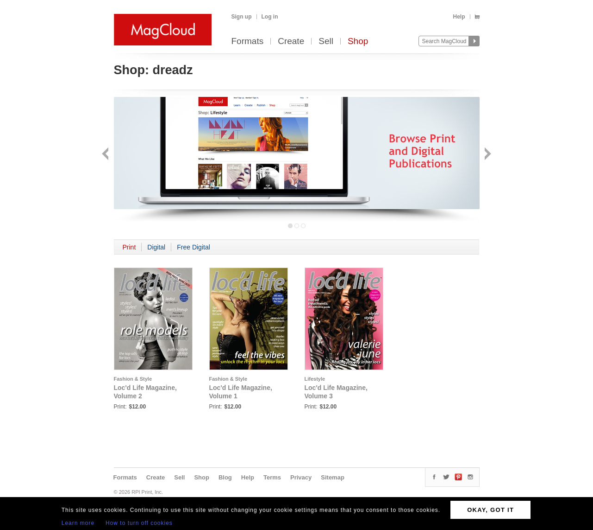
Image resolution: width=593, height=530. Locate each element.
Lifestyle (315, 379)
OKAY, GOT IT (490, 509)
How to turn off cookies (139, 523)
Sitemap (332, 477)
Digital (156, 247)
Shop (358, 41)
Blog (225, 477)
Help (459, 16)
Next (486, 154)
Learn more (78, 523)
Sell (325, 41)
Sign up (241, 16)
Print (129, 247)
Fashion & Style (133, 379)
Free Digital (193, 247)
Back (106, 154)
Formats (247, 41)
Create (291, 41)
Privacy (301, 477)
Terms (272, 477)
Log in (270, 16)
